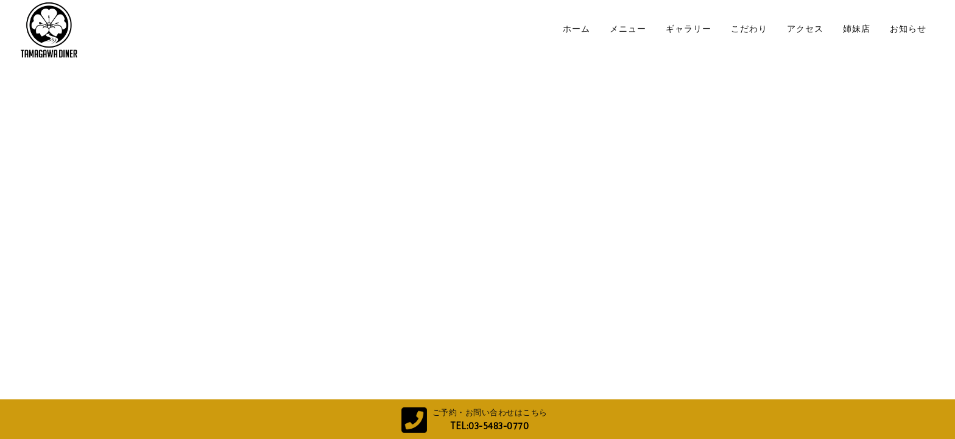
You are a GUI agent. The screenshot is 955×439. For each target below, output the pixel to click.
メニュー (628, 28)
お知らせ (908, 28)
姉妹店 (856, 28)
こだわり (749, 28)
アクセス (805, 28)
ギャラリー (688, 28)
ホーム (576, 28)
